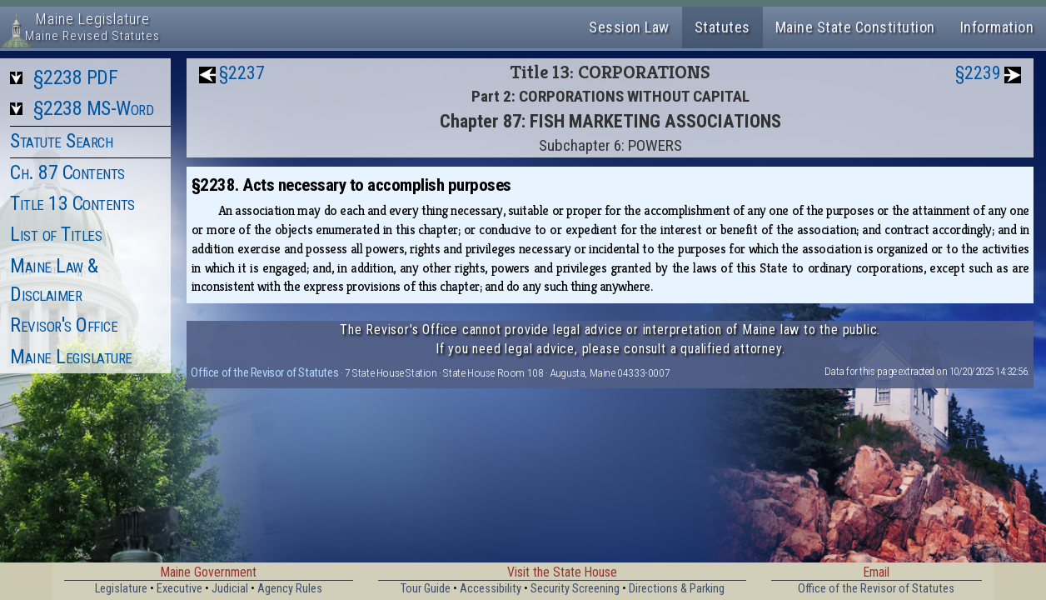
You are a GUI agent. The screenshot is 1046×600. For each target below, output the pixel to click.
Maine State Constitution (855, 27)
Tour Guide (426, 589)
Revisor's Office (63, 325)
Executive (179, 589)
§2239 (978, 72)
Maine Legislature (71, 356)
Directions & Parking (677, 589)
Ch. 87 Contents (67, 172)
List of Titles (56, 234)
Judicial (230, 589)
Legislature (121, 589)
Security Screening (575, 589)
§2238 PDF (75, 77)
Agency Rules (289, 589)
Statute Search (61, 140)
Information (997, 27)
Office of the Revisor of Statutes (264, 372)
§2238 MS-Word (93, 108)
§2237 (242, 72)
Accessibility (490, 589)
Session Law (629, 27)
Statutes (722, 27)
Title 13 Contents (72, 203)
